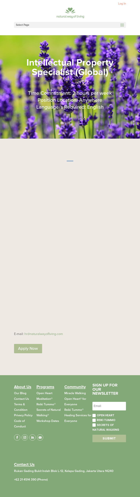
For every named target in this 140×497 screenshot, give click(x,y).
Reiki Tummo (103, 420)
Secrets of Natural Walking (105, 427)
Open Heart (103, 415)
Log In (122, 3)
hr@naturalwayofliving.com (43, 334)
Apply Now (28, 348)
